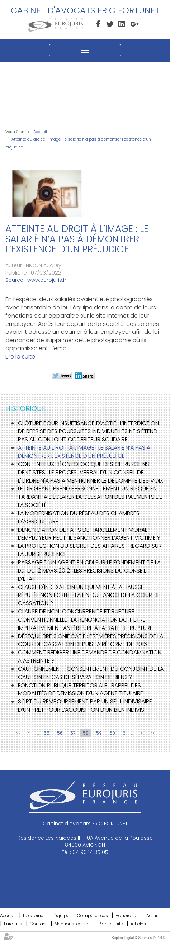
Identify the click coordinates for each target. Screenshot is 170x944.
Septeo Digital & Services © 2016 (138, 938)
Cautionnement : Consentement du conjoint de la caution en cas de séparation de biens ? (91, 673)
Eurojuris (13, 924)
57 (72, 733)
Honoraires (127, 915)
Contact (38, 924)
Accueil (40, 131)
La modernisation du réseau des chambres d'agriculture (79, 517)
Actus (152, 915)
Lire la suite (20, 356)
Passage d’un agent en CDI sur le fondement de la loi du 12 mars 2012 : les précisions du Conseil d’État (89, 570)
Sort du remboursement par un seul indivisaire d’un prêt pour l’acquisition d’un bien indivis (85, 705)
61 (125, 733)
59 (99, 733)
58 (86, 733)
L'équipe (61, 915)
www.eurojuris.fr (46, 280)
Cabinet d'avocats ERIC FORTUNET (85, 10)
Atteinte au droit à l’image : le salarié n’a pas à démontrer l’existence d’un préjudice (84, 451)
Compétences (92, 915)
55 (46, 733)
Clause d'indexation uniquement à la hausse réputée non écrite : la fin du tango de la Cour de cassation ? (89, 595)
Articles (138, 924)
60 (112, 733)
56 (60, 733)
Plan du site (110, 924)
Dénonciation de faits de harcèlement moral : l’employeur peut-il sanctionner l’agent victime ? (89, 534)
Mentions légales (73, 924)
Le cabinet (34, 915)
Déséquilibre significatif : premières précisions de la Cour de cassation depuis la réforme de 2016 (90, 640)
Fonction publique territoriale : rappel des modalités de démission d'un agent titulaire (80, 689)
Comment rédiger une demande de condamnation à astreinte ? (89, 656)
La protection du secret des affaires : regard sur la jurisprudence (90, 550)
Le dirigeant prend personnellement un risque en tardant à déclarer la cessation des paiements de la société (90, 496)
